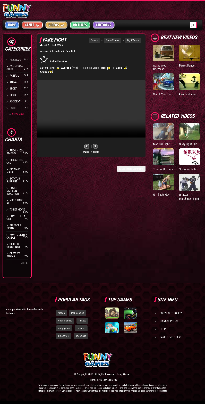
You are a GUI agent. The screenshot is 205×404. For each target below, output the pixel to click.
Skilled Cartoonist (13, 246)
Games (94, 40)
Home (12, 25)
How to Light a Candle (16, 236)
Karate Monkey (188, 94)
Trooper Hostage (163, 169)
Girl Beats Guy (161, 194)
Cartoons (103, 25)
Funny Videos (112, 40)
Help (163, 329)
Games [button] (32, 24)
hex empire (81, 336)
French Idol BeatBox (15, 152)
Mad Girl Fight (161, 144)
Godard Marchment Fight (189, 196)
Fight (13, 108)
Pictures (80, 25)
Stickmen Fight (188, 169)
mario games (77, 313)
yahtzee (82, 320)
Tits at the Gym (14, 161)
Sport (13, 88)
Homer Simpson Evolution (12, 190)
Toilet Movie (17, 209)
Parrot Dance (187, 65)
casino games (65, 320)
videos (61, 313)
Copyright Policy (171, 313)
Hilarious (15, 59)
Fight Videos (133, 40)
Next (24, 263)
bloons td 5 (63, 336)
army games (64, 328)
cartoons (81, 328)
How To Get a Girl (15, 217)
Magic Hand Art (14, 202)
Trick (13, 95)
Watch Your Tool (163, 94)
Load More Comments (131, 168)
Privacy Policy (169, 321)
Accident (15, 101)
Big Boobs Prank (13, 227)
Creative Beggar (13, 255)
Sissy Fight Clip (188, 144)
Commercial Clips (15, 68)
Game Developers (171, 337)
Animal (14, 82)
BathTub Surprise (13, 180)
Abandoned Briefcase (160, 67)
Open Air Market (13, 171)
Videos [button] (56, 24)
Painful (14, 75)
